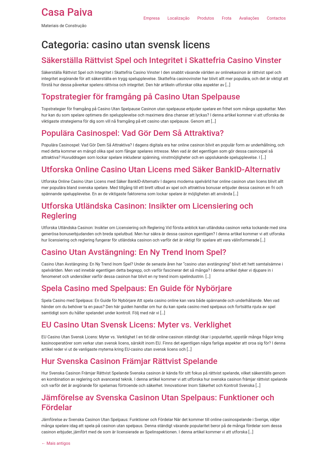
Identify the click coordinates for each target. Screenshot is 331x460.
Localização (179, 18)
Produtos (205, 18)
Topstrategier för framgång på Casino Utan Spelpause (140, 97)
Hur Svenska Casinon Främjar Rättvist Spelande (129, 361)
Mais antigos (55, 443)
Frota (226, 18)
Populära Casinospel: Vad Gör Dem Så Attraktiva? (132, 133)
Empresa (152, 18)
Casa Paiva (67, 12)
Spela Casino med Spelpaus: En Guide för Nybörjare (136, 288)
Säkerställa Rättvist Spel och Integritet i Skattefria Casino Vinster (161, 60)
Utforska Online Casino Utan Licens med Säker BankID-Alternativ (160, 169)
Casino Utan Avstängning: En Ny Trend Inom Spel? (133, 252)
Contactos (276, 18)
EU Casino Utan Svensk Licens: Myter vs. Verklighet (136, 325)
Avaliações (249, 18)
